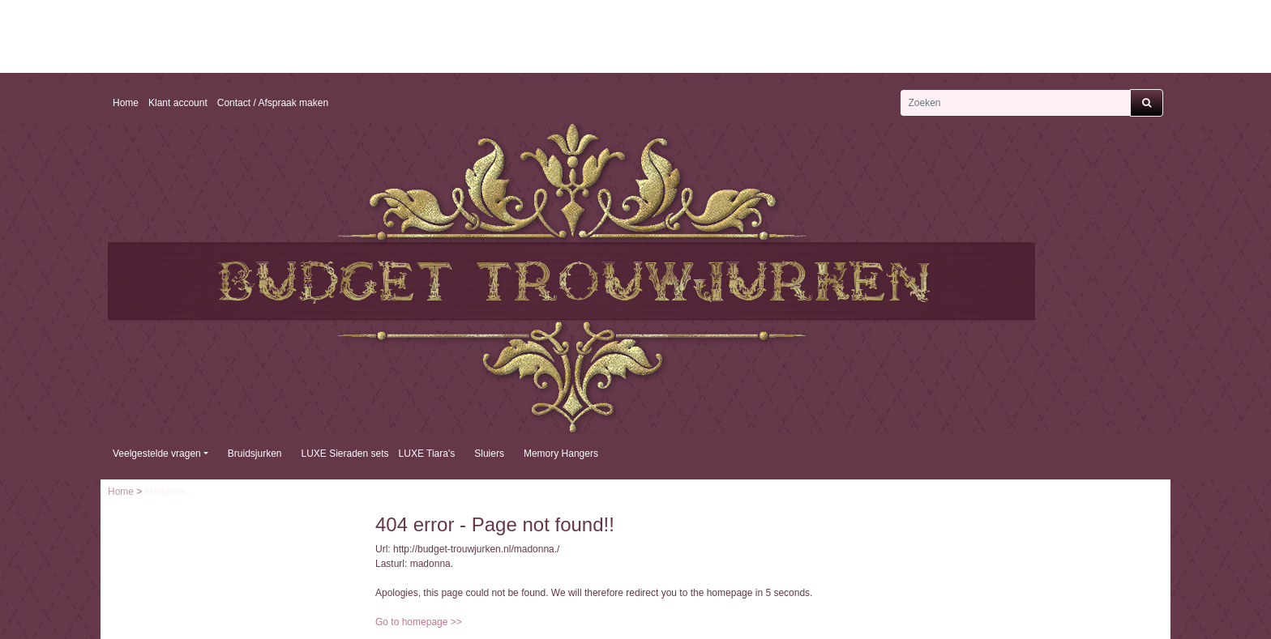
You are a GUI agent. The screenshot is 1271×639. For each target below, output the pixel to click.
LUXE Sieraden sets (345, 453)
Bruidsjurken (255, 453)
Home (126, 103)
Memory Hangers (561, 453)
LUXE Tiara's (427, 453)
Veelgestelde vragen (157, 453)
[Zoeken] (1015, 103)
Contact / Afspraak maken (272, 103)
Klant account (178, 103)
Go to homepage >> (418, 622)
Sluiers (489, 453)
